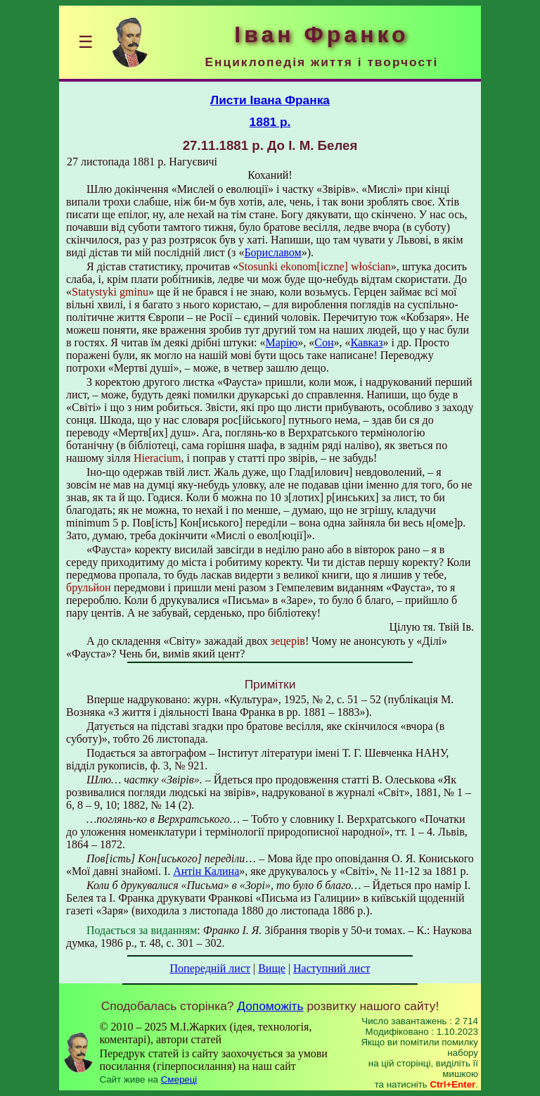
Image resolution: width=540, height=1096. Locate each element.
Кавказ (366, 342)
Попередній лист (210, 968)
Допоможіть (270, 1006)
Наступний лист (331, 968)
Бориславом (272, 252)
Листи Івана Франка (270, 100)
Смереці (179, 1079)
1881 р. (270, 122)
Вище (271, 968)
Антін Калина (206, 871)
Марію (282, 342)
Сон (323, 342)
